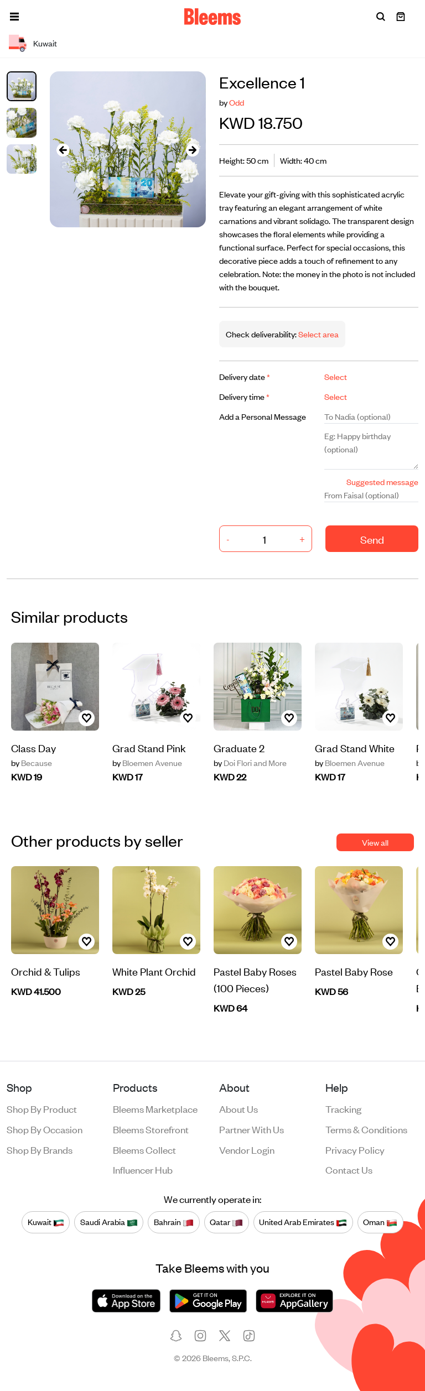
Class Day (33, 747)
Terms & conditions (366, 1128)
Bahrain (174, 1221)
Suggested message (382, 481)
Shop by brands (39, 1149)
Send (372, 539)
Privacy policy (355, 1149)
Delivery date (244, 376)
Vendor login (246, 1149)
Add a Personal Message (262, 416)
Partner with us (251, 1128)
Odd (236, 102)
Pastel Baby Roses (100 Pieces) (255, 979)
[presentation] (63, 149)
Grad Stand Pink (149, 747)
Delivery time (244, 396)
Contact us (348, 1169)
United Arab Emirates (303, 1221)
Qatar (226, 1221)
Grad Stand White (355, 747)
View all (375, 842)
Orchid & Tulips (45, 971)
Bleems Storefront (151, 1128)
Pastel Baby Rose (354, 971)
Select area (318, 334)
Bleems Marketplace (155, 1108)
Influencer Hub (143, 1169)
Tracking (343, 1108)
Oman (380, 1221)
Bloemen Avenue (147, 762)
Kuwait (46, 1221)
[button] (14, 17)
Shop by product (42, 1108)
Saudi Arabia (109, 1221)
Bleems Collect (144, 1149)
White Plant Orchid (154, 971)
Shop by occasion (44, 1128)
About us (238, 1108)
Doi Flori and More (250, 762)
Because (31, 762)
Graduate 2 (239, 747)
